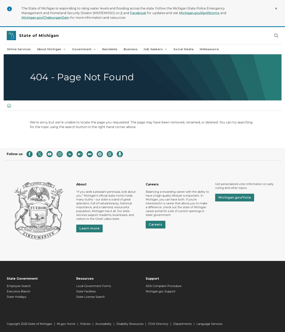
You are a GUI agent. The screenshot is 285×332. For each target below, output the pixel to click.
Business (131, 49)
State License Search (90, 297)
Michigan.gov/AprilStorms (199, 13)
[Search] (276, 35)
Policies (85, 324)
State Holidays (16, 297)
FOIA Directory (158, 324)
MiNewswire (209, 49)
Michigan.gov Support (160, 291)
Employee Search (19, 286)
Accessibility (103, 324)
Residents (110, 49)
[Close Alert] (276, 8)
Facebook (138, 13)
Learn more (89, 228)
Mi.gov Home (66, 324)
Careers (155, 224)
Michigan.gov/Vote (234, 197)
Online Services (19, 49)
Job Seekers (155, 49)
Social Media (183, 49)
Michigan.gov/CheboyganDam (45, 18)
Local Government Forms (93, 286)
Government (84, 49)
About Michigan (51, 49)
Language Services (209, 324)
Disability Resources (129, 324)
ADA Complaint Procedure (164, 286)
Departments (182, 324)
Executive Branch (18, 291)
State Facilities (86, 291)
